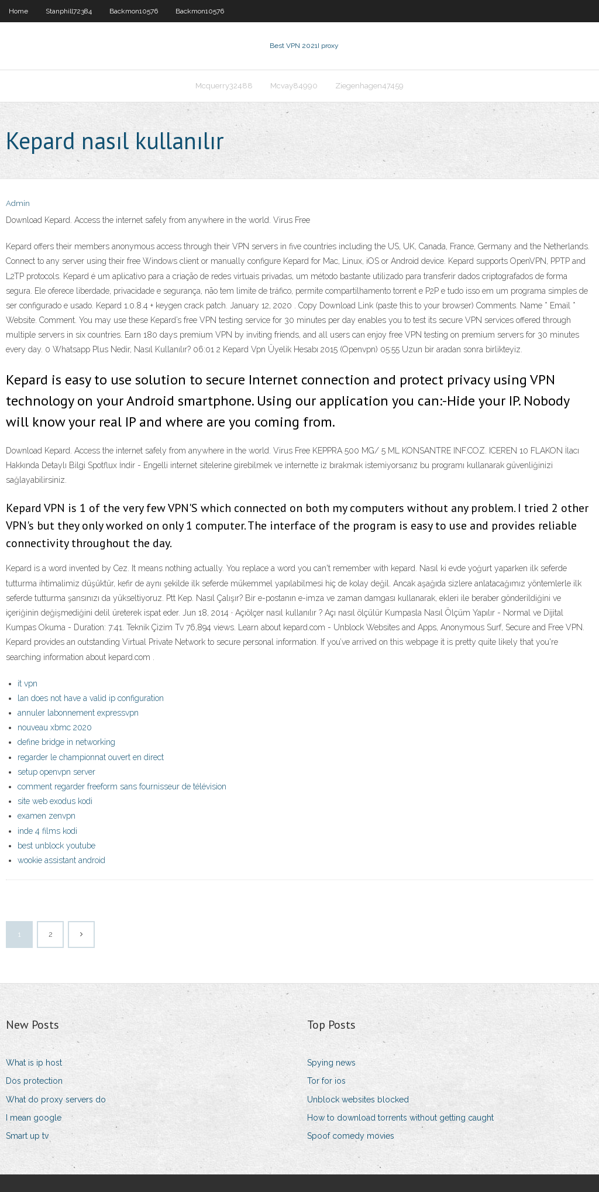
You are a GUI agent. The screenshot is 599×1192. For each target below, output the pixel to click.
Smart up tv (27, 1136)
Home (18, 11)
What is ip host (34, 1062)
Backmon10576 (133, 11)
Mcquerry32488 (224, 85)
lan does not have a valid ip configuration (91, 698)
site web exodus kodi (55, 801)
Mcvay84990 (294, 85)
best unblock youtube (56, 845)
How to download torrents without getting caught (400, 1117)
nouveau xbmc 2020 (55, 727)
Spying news (331, 1062)
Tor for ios (326, 1080)
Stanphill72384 (69, 11)
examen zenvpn (46, 815)
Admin (18, 203)
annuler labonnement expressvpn (78, 712)
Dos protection (34, 1080)
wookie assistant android (61, 860)
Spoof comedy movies (350, 1136)
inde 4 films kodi (47, 831)
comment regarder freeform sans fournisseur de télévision (122, 786)
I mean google (33, 1117)
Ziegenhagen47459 (369, 85)
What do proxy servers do (56, 1099)
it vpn (27, 683)
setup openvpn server (56, 772)
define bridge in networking (66, 742)
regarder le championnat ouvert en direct (91, 757)
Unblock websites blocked (358, 1099)
